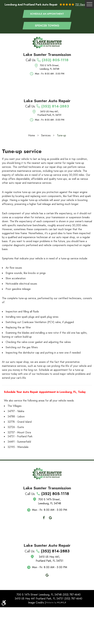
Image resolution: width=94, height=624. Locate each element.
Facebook (43, 517)
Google (50, 517)
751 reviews (82, 4)
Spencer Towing (47, 26)
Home (31, 135)
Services (46, 135)
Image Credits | (37, 602)
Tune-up (61, 135)
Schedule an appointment (47, 13)
